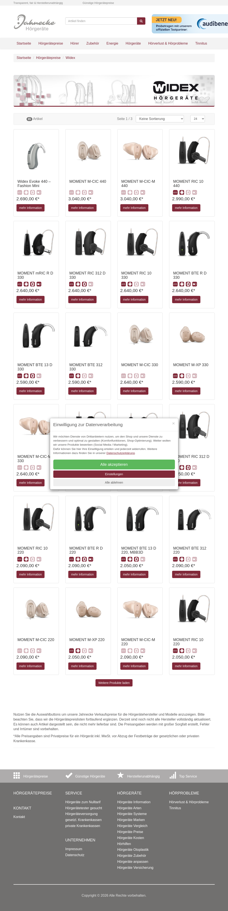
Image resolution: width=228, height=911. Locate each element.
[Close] (173, 423)
